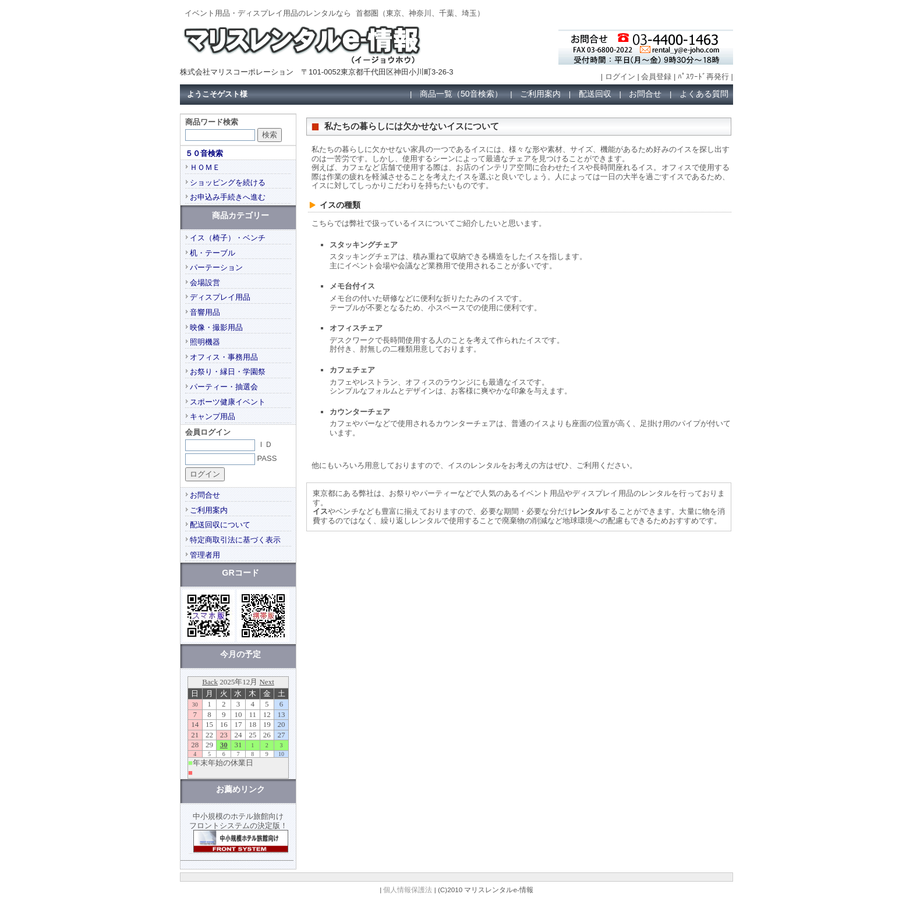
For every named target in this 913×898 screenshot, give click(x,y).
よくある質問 (704, 93)
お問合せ (645, 93)
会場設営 (205, 282)
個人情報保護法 (407, 889)
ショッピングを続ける (228, 182)
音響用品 (205, 312)
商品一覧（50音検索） (461, 93)
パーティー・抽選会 (224, 386)
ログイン (620, 76)
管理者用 (205, 555)
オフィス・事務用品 (224, 357)
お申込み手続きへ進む (228, 197)
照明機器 (205, 342)
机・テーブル (212, 253)
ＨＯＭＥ (205, 167)
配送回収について (220, 524)
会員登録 (656, 76)
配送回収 (595, 93)
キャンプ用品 (212, 416)
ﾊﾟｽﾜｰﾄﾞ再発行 (703, 76)
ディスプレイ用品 (220, 297)
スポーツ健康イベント (228, 401)
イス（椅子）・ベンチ (228, 237)
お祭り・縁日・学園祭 (228, 371)
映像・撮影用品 (216, 327)
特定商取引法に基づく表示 (235, 539)
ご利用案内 (540, 93)
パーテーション (216, 267)
